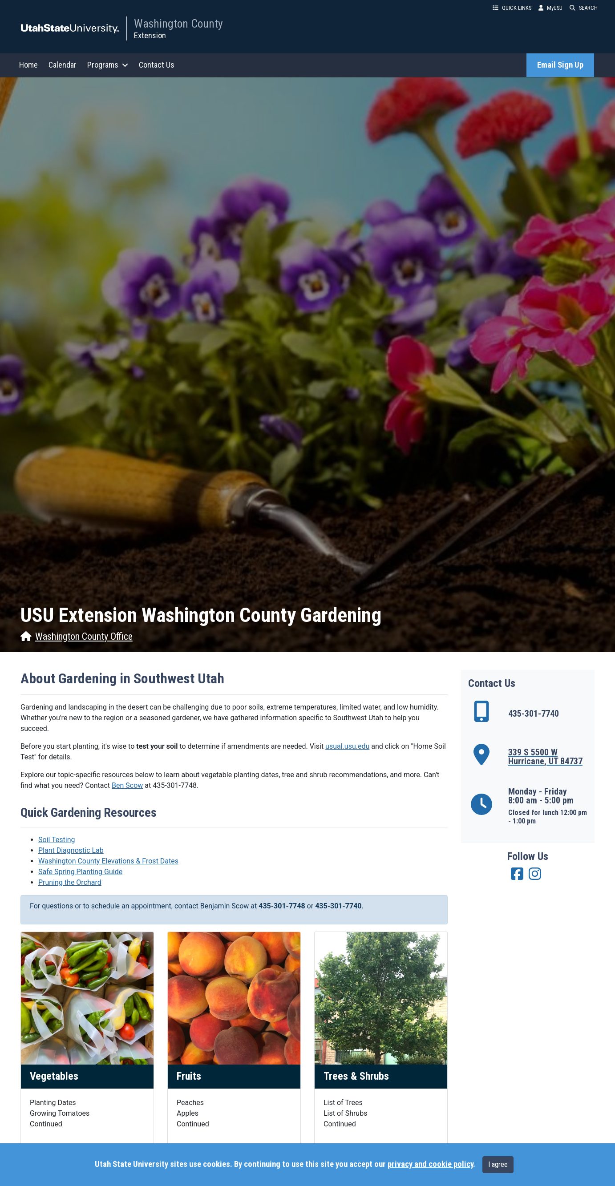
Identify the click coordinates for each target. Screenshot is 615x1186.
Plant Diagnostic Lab (71, 850)
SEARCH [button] (584, 7)
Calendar (63, 64)
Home (28, 64)
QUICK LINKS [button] (512, 7)
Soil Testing (56, 839)
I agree (498, 1164)
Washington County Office (76, 636)
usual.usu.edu (347, 746)
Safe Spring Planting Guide (80, 871)
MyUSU (550, 7)
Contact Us (156, 64)
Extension (150, 35)
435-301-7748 (175, 785)
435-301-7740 (338, 906)
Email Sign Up (560, 65)
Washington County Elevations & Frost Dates (108, 861)
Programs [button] (107, 64)
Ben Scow (127, 785)
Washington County (178, 23)
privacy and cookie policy (430, 1164)
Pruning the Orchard (69, 882)
